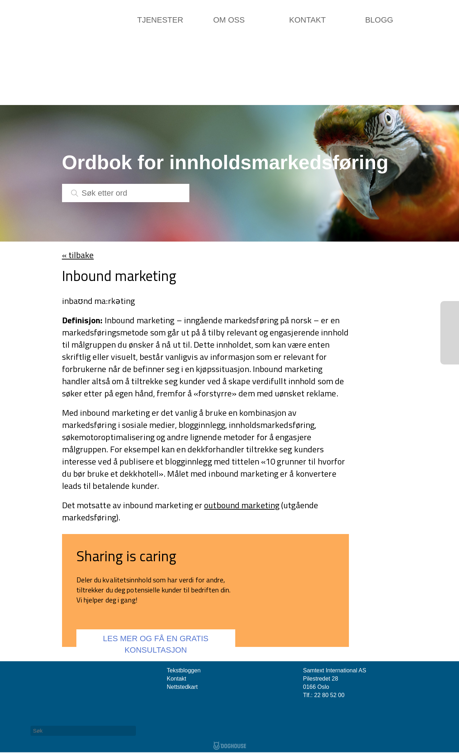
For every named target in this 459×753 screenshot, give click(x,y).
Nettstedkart (182, 687)
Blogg (379, 19)
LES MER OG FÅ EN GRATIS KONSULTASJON (155, 644)
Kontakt (307, 19)
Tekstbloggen (183, 670)
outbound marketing (241, 505)
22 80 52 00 (329, 695)
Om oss (229, 19)
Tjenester (160, 19)
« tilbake (78, 254)
